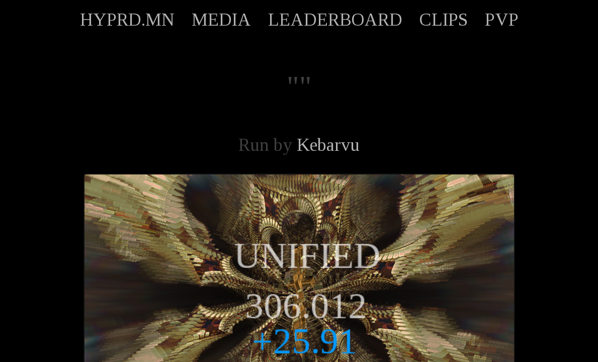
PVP (502, 20)
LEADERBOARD (335, 20)
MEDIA (221, 20)
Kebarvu (328, 145)
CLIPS (443, 20)
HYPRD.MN (127, 20)
